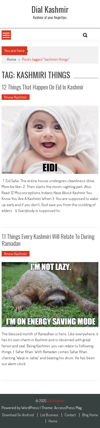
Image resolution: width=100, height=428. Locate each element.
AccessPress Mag (68, 407)
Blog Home (90, 415)
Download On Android (18, 415)
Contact (70, 415)
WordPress (30, 407)
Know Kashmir (15, 97)
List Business (49, 415)
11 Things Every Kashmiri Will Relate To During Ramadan (48, 239)
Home (11, 59)
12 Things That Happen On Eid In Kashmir (43, 87)
